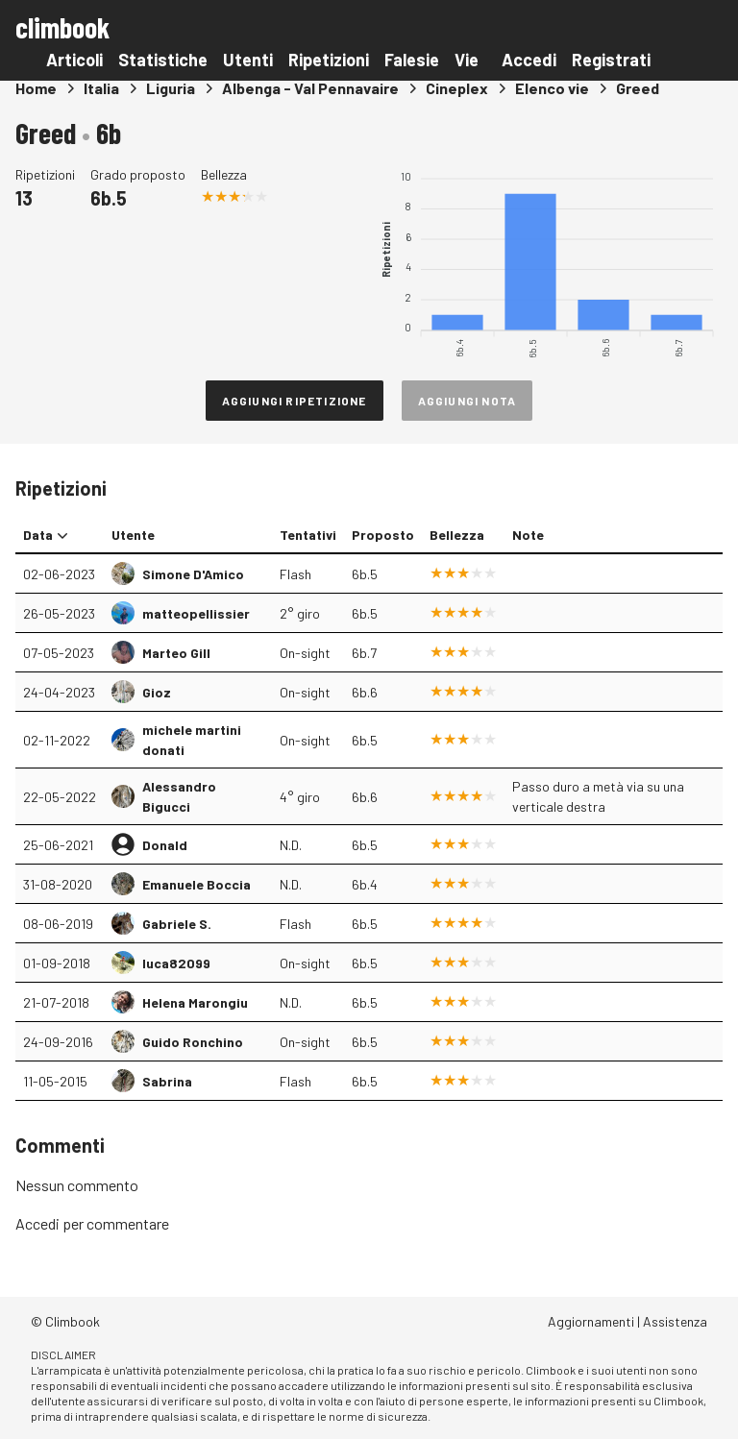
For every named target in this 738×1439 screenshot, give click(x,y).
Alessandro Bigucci (179, 796)
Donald (164, 845)
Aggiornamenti (591, 1321)
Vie (467, 59)
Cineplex (457, 88)
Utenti (248, 59)
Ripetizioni (328, 59)
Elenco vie (552, 88)
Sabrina (167, 1081)
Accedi (529, 59)
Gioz (156, 692)
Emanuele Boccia (196, 884)
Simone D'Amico (193, 574)
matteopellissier (196, 613)
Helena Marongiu (195, 1002)
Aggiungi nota (467, 400)
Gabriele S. (176, 923)
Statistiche (163, 59)
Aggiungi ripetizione (294, 400)
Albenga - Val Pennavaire (310, 88)
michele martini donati (191, 739)
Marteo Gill (176, 653)
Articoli (74, 59)
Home (36, 88)
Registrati (611, 59)
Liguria (170, 88)
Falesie (411, 59)
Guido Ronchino (192, 1042)
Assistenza (675, 1321)
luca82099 (176, 963)
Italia (101, 88)
